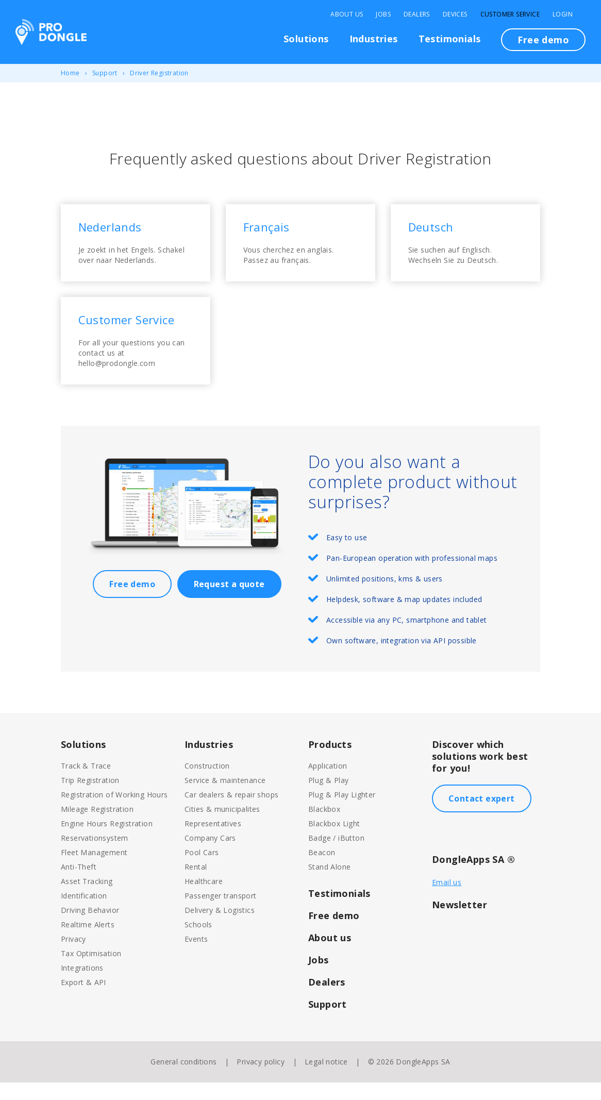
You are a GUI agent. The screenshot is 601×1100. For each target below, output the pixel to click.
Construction (207, 783)
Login (563, 14)
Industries (373, 38)
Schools (198, 942)
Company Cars (210, 855)
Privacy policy (261, 1079)
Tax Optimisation (91, 971)
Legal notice (326, 1079)
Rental (196, 884)
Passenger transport (221, 913)
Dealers (417, 14)
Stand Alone (329, 884)
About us (329, 955)
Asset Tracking (87, 899)
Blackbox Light (334, 841)
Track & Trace (86, 783)
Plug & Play (328, 798)
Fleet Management (94, 870)
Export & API (83, 1000)
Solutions (306, 38)
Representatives (213, 841)
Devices (455, 14)
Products (330, 762)
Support (105, 73)
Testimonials (450, 38)
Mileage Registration (97, 826)
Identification (84, 913)
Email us (446, 900)
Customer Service (510, 14)
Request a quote (229, 601)
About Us (346, 14)
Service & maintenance (225, 798)
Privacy (73, 956)
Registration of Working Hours (114, 812)
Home (70, 73)
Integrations (82, 985)
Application (327, 783)
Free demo (543, 40)
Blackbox (324, 826)
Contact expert (481, 816)
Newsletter (459, 922)
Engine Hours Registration (107, 841)
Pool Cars (202, 870)
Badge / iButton (336, 855)
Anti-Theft (78, 884)
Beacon (321, 870)
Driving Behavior (90, 927)
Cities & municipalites (222, 826)
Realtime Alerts (87, 942)
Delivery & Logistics (220, 927)
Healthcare (204, 899)
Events (196, 956)
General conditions (183, 1079)
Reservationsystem (94, 855)
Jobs (383, 14)
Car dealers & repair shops (231, 812)
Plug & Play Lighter (342, 812)
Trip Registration (90, 798)
